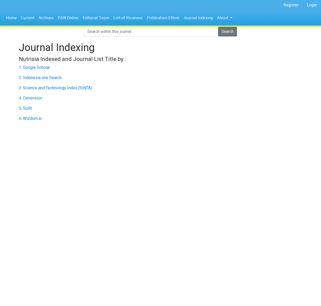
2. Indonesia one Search (40, 77)
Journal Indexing (198, 17)
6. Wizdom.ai (30, 118)
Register (291, 5)
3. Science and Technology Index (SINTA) (55, 87)
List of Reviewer (128, 17)
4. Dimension (30, 98)
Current (27, 17)
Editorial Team (95, 17)
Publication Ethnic (163, 17)
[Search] (151, 31)
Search (227, 31)
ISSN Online (68, 17)
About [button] (223, 17)
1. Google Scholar (34, 67)
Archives (46, 17)
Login (312, 5)
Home (11, 17)
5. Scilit (25, 108)
